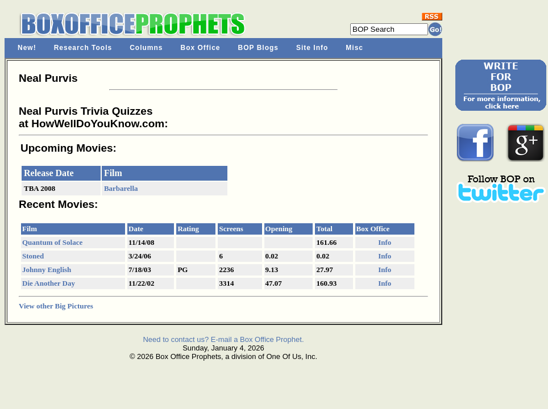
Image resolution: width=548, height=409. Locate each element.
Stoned (33, 256)
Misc (354, 48)
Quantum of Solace (52, 242)
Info (384, 242)
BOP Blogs (258, 48)
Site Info (312, 48)
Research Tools (83, 48)
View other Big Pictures (56, 306)
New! (27, 48)
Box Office (201, 48)
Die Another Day (48, 283)
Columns (146, 48)
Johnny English (46, 269)
